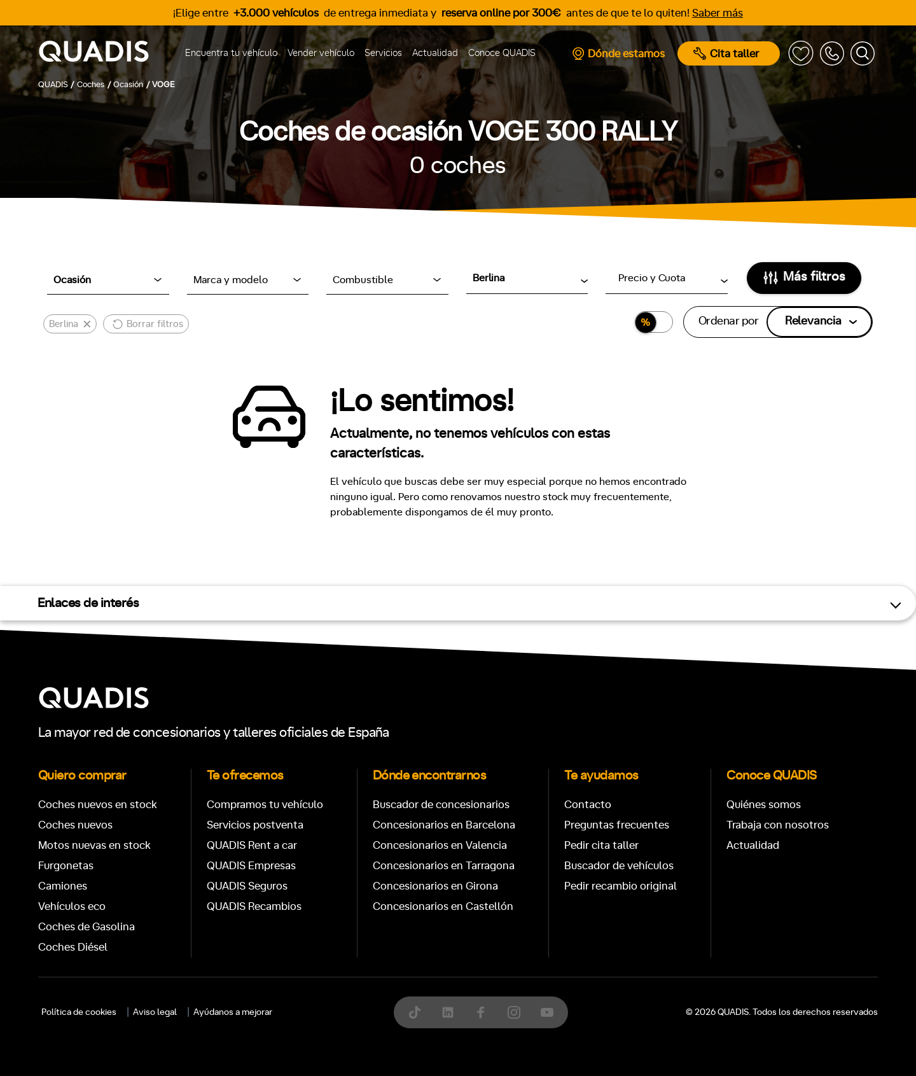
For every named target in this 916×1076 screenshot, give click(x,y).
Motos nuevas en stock (94, 845)
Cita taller (726, 53)
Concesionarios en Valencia (440, 845)
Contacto (587, 804)
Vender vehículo (321, 53)
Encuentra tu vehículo (231, 53)
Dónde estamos (618, 53)
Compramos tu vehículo (265, 804)
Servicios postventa (255, 825)
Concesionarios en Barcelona (444, 825)
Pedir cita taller (601, 845)
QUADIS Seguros (247, 886)
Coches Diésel (73, 947)
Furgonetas (66, 865)
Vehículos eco (72, 906)
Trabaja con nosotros (777, 825)
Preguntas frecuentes (616, 825)
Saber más (717, 13)
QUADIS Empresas (251, 865)
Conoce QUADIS (502, 53)
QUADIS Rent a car (252, 845)
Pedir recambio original (620, 886)
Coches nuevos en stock (97, 804)
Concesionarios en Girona (435, 886)
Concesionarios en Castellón (443, 906)
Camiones (62, 886)
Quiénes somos (763, 804)
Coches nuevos (75, 825)
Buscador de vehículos (619, 865)
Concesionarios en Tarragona (444, 865)
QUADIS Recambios (254, 906)
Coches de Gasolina (86, 926)
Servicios (383, 53)
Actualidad (435, 53)
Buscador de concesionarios (441, 804)
